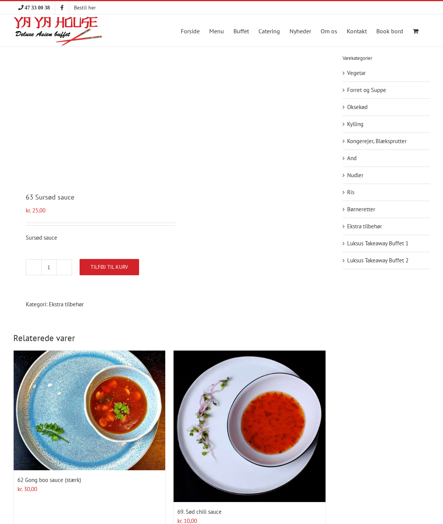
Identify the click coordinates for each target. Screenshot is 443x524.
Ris (350, 192)
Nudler (355, 175)
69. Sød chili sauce (199, 511)
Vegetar (356, 72)
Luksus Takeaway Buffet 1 (378, 243)
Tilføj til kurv (109, 267)
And (352, 158)
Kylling (355, 124)
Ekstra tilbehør (66, 304)
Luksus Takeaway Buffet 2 (378, 260)
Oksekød (357, 107)
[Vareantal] (48, 267)
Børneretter (361, 209)
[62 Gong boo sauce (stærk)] (90, 410)
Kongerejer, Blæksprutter (377, 141)
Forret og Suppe (366, 90)
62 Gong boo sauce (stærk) (49, 479)
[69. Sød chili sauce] (250, 426)
